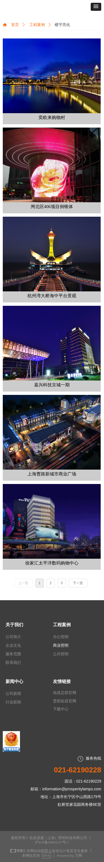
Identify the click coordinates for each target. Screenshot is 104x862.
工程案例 (37, 25)
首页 (15, 25)
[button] (96, 7)
